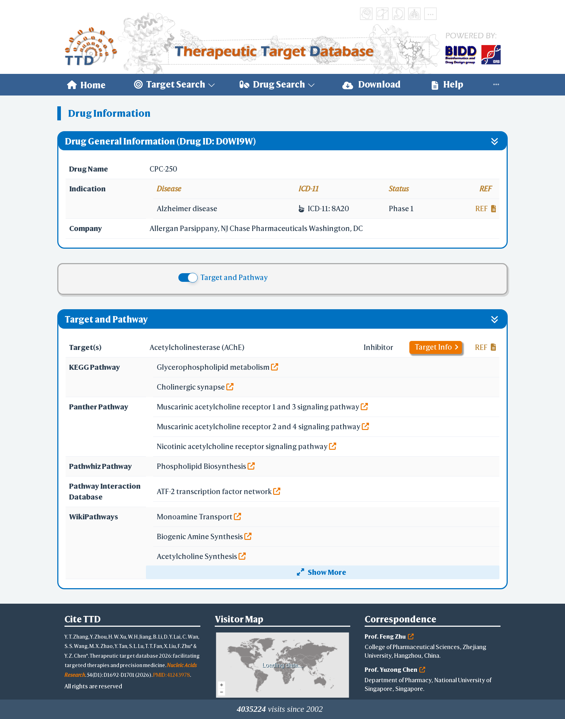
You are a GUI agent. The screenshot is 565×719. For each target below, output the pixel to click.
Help (447, 84)
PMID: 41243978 (171, 675)
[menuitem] (86, 85)
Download (371, 84)
